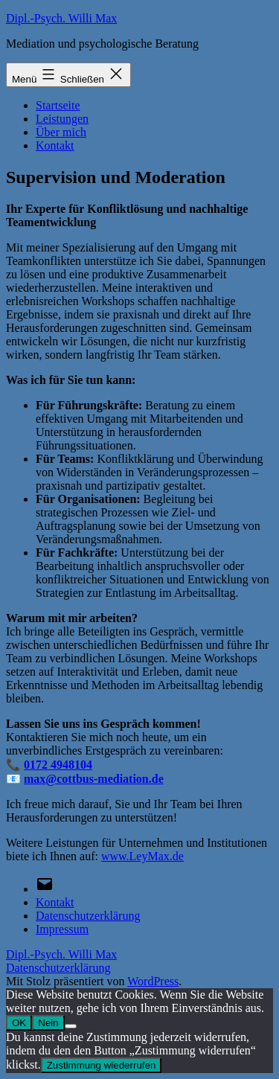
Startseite (58, 105)
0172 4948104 (58, 764)
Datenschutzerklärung (58, 967)
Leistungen (62, 118)
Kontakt (55, 145)
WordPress (153, 981)
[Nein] (71, 1026)
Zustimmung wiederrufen (101, 1065)
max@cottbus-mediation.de (94, 778)
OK (19, 1022)
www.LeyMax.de (142, 856)
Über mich (61, 132)
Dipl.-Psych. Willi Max (61, 18)
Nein (48, 1022)
